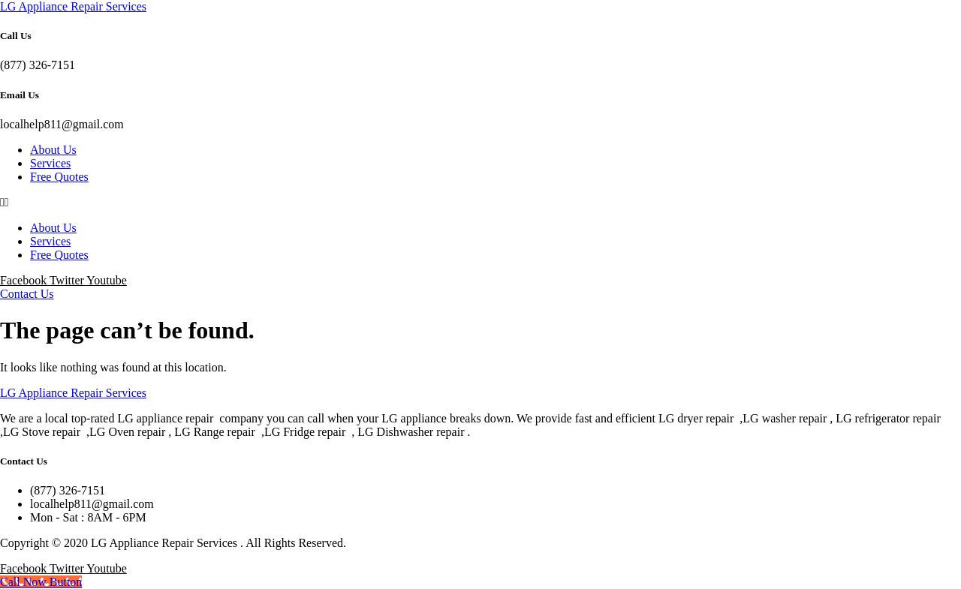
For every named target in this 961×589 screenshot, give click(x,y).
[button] (480, 202)
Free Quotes (59, 176)
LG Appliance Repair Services (73, 6)
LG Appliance (73, 392)
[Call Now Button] (41, 581)
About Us (53, 149)
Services (50, 163)
